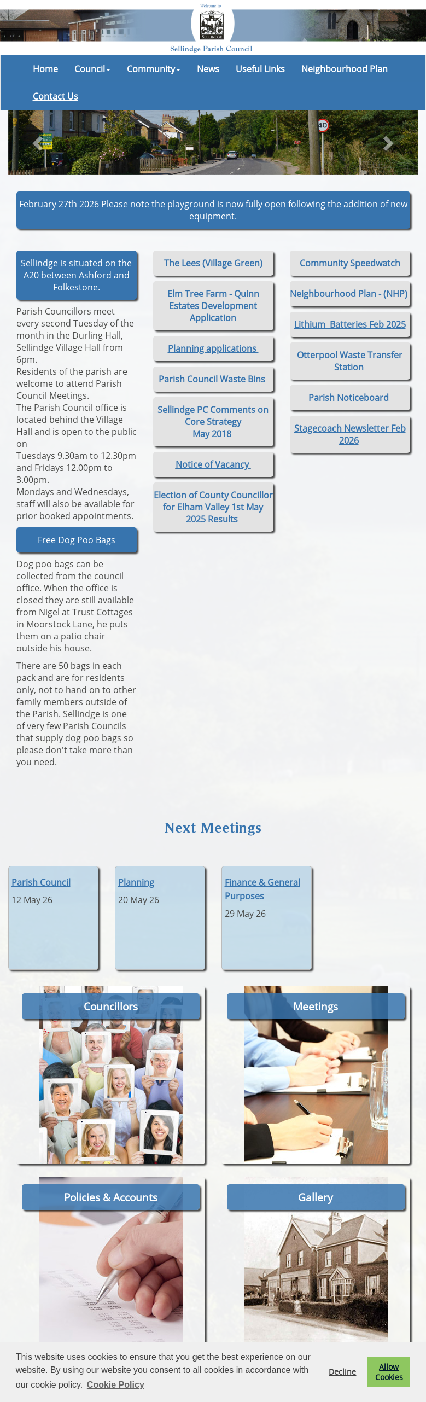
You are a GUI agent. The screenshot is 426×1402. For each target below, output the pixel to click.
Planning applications (213, 348)
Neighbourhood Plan (344, 69)
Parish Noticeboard (349, 398)
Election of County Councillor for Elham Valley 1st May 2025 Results (213, 507)
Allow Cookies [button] (389, 1372)
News (208, 69)
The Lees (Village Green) (213, 263)
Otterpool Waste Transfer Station (349, 361)
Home (45, 69)
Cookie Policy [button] (115, 1384)
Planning (136, 882)
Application (213, 318)
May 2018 (211, 434)
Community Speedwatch (350, 263)
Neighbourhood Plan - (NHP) (350, 294)
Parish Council (41, 882)
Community (153, 69)
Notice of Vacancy (213, 464)
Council (92, 69)
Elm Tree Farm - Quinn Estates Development (213, 300)
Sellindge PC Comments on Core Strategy (213, 416)
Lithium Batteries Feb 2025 (350, 324)
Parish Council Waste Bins (212, 379)
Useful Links (260, 69)
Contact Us (55, 96)
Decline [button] (342, 1371)
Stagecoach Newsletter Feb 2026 (350, 434)
